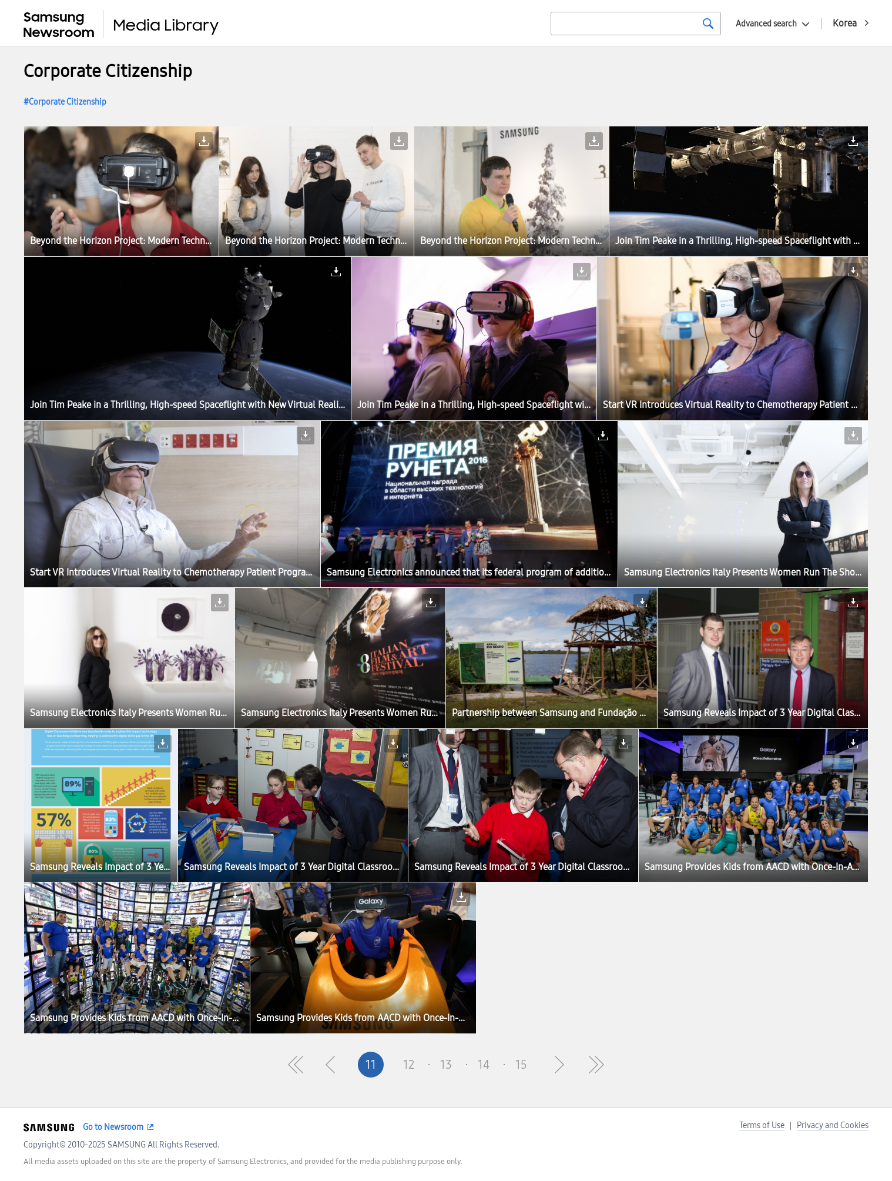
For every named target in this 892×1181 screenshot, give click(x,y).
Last (596, 1065)
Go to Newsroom (113, 1127)
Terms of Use (761, 1125)
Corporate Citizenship (67, 102)
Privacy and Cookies (832, 1125)
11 (370, 1065)
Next (559, 1065)
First (295, 1065)
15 (521, 1065)
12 (408, 1065)
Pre (333, 1065)
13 (446, 1065)
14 (483, 1065)
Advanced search (766, 24)
